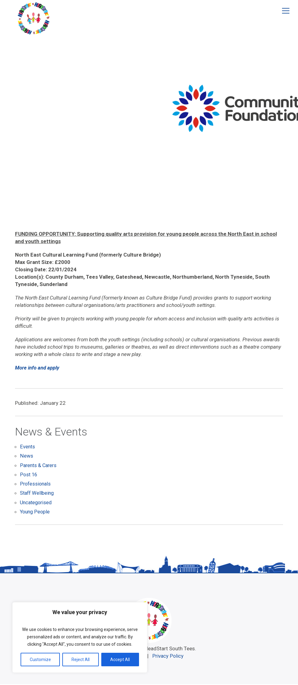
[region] (79, 637)
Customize (40, 659)
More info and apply (37, 368)
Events (27, 448)
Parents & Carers (39, 466)
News (26, 457)
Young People (35, 512)
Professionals (36, 485)
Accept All (120, 659)
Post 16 (29, 476)
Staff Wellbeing (38, 494)
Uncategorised (37, 503)
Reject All (81, 659)
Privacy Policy (169, 657)
